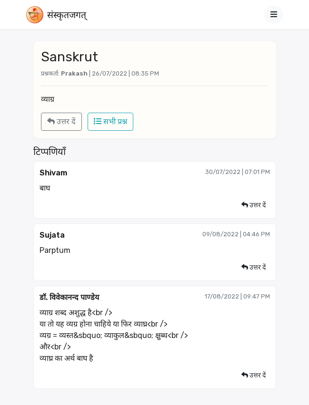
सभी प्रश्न (110, 121)
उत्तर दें (61, 121)
